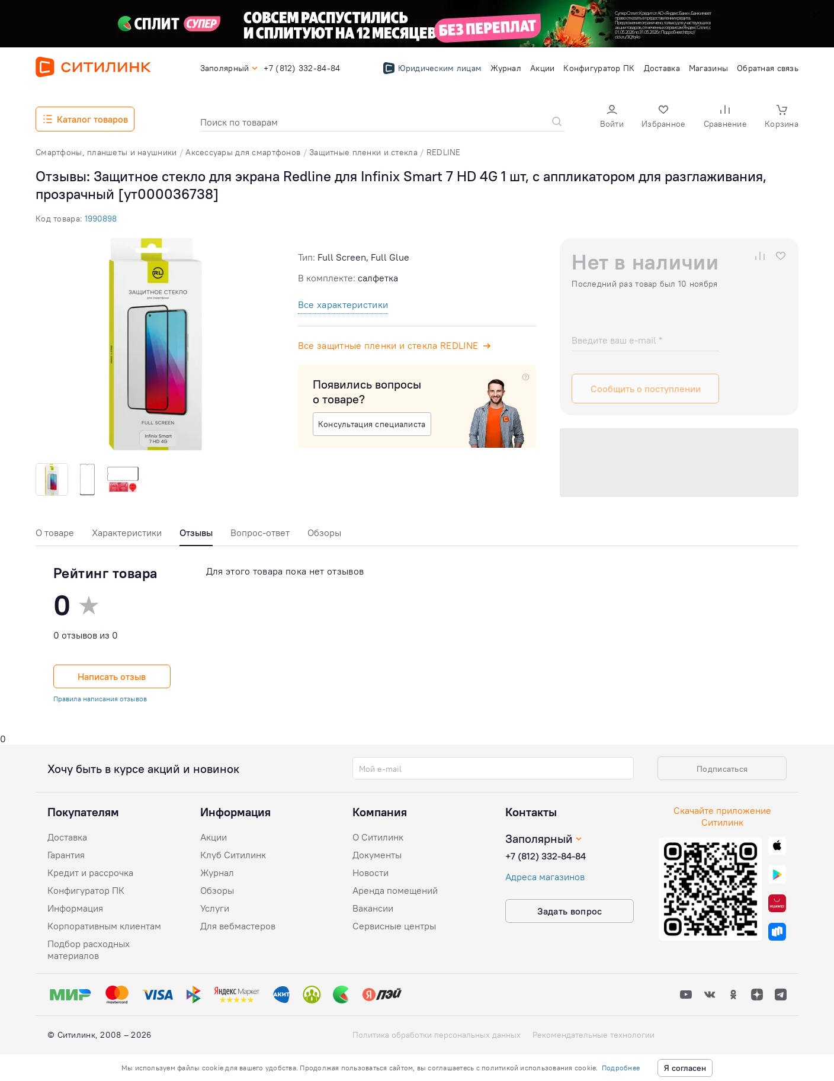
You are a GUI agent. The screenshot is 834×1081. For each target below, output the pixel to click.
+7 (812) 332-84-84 (545, 856)
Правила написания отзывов (100, 698)
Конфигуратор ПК (85, 890)
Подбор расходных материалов (88, 949)
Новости (370, 872)
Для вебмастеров (237, 926)
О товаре (55, 532)
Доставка (67, 837)
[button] (612, 117)
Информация (75, 908)
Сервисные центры (394, 926)
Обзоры (324, 532)
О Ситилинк (377, 837)
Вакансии (372, 908)
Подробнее (621, 1067)
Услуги (214, 908)
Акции (213, 837)
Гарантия (66, 855)
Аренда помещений (395, 890)
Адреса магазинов (545, 877)
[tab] (55, 535)
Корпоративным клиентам (104, 926)
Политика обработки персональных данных (436, 1034)
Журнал (217, 872)
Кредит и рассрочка (90, 872)
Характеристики (127, 532)
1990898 (101, 218)
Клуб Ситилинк (233, 855)
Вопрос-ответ (260, 532)
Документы (377, 855)
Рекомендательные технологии (594, 1034)
